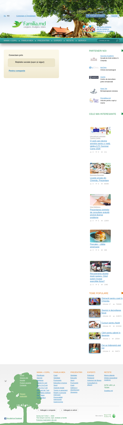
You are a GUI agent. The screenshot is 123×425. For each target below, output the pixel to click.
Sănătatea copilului (43, 393)
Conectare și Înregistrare (26, 16)
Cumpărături (41, 398)
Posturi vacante (25, 383)
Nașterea (40, 380)
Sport (55, 385)
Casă (55, 375)
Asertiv (102, 77)
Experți (58, 41)
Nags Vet (103, 89)
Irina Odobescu (95, 207)
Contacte (23, 385)
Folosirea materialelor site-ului (46, 420)
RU (5, 16)
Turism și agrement (61, 390)
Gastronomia (58, 402)
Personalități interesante (58, 398)
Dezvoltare (40, 395)
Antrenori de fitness (94, 380)
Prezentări (43, 41)
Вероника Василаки (97, 175)
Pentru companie (17, 71)
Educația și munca (60, 383)
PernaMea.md (105, 98)
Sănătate (57, 378)
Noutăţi (22, 380)
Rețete (70, 41)
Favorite (114, 16)
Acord (22, 375)
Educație (73, 378)
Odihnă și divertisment (74, 389)
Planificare (40, 375)
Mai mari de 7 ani (43, 390)
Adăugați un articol (97, 16)
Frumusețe (57, 380)
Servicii (82, 41)
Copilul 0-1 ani (42, 383)
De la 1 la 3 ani (42, 385)
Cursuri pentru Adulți (111, 323)
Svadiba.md (108, 391)
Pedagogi (90, 378)
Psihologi (90, 375)
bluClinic (103, 67)
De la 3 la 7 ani (42, 388)
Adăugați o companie (47, 410)
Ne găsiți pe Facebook (14, 418)
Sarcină (39, 378)
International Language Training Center (97, 137)
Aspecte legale (59, 388)
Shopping (73, 392)
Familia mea (27, 41)
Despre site (24, 378)
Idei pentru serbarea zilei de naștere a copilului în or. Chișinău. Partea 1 (105, 30)
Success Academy (107, 56)
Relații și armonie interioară (60, 394)
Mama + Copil (10, 41)
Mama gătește (109, 375)
